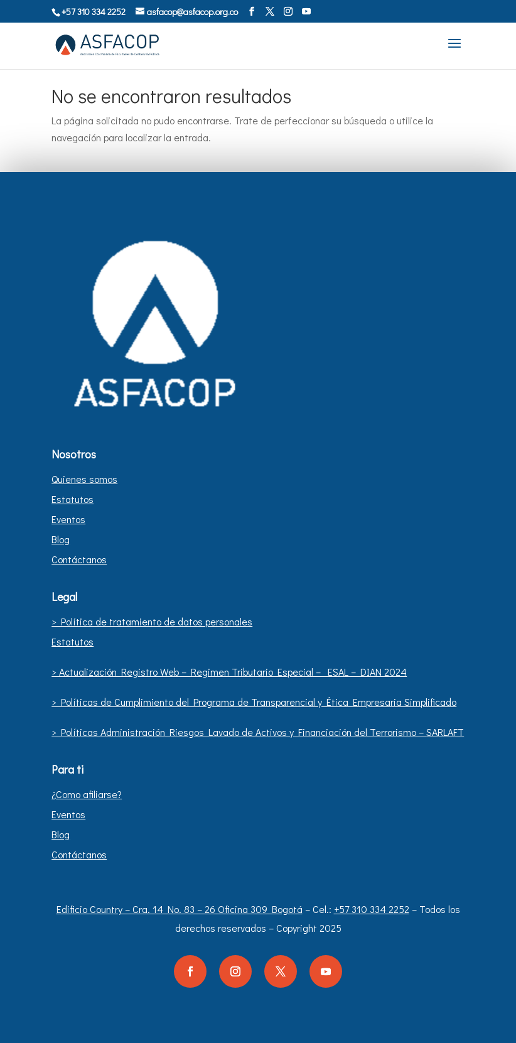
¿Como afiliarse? (86, 794)
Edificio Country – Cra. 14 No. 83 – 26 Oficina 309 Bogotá (179, 909)
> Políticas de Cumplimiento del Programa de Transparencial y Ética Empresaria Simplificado (253, 701)
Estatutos (72, 498)
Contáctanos (79, 559)
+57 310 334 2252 (371, 909)
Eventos (68, 519)
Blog (60, 539)
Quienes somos (84, 478)
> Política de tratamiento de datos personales (151, 621)
